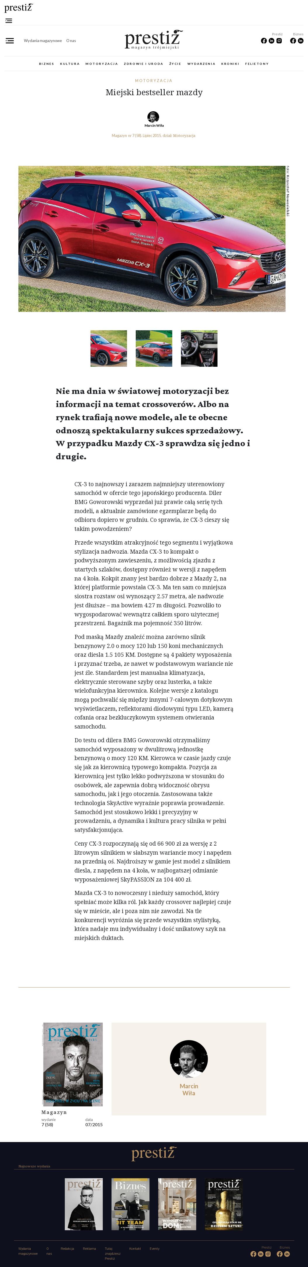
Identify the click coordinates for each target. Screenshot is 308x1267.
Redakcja (67, 1249)
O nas (71, 40)
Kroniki (230, 63)
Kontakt (135, 1249)
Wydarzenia (201, 63)
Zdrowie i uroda (143, 63)
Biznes (46, 63)
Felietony (257, 63)
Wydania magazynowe (43, 40)
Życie (175, 63)
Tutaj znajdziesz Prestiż (113, 1254)
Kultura (70, 63)
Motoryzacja (102, 63)
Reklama (89, 1249)
